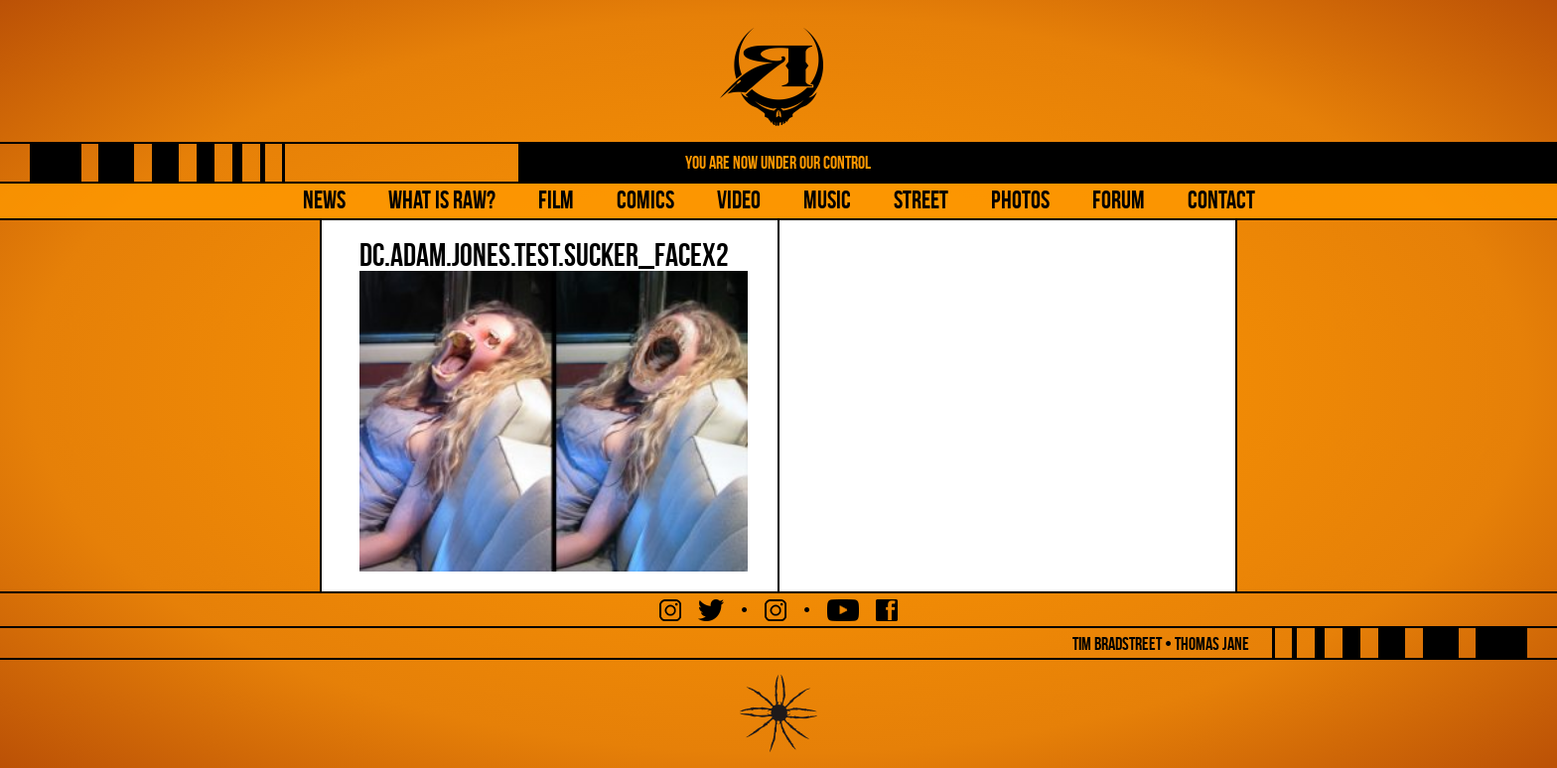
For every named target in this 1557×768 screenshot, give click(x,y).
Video (739, 200)
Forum (1118, 200)
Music (827, 200)
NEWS (324, 200)
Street (921, 200)
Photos (1020, 200)
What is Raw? (441, 200)
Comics (645, 200)
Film (556, 200)
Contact (1221, 200)
